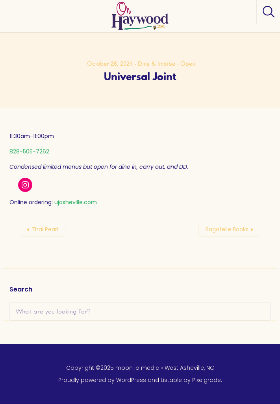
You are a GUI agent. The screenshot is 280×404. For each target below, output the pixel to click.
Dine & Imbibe (156, 63)
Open (187, 63)
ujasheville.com (75, 202)
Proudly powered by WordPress (102, 380)
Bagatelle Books (227, 229)
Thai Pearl (45, 229)
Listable (171, 380)
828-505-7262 (29, 151)
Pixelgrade (206, 380)
